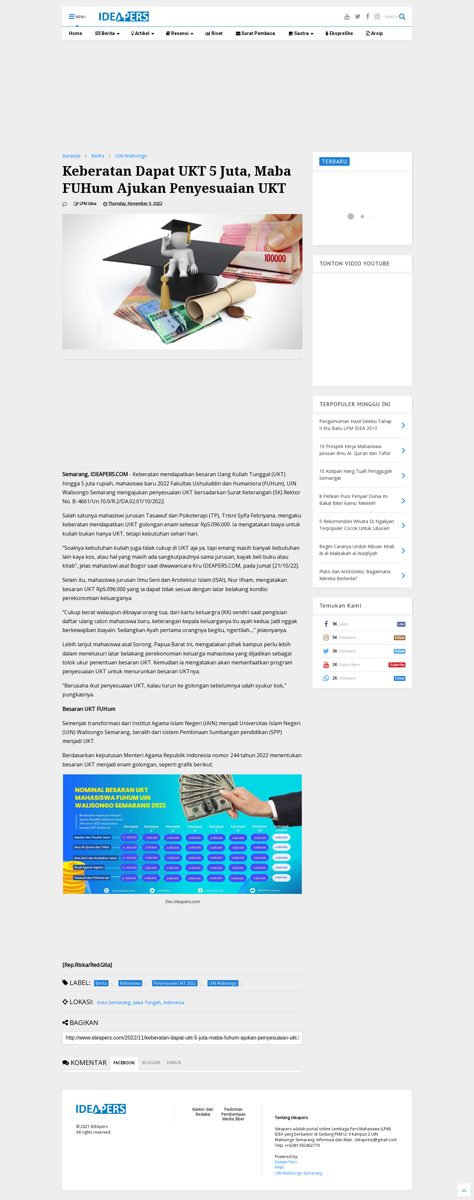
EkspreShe (339, 33)
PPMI (279, 1167)
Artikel (142, 33)
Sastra (301, 33)
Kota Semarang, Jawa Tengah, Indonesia (140, 1002)
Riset (214, 33)
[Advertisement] (237, 96)
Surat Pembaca (255, 33)
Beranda (71, 156)
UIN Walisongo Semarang (298, 1173)
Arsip (374, 33)
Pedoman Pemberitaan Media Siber (233, 1114)
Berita (107, 33)
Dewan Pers (286, 1162)
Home (75, 33)
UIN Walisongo (131, 156)
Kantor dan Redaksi (202, 1112)
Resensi (180, 33)
